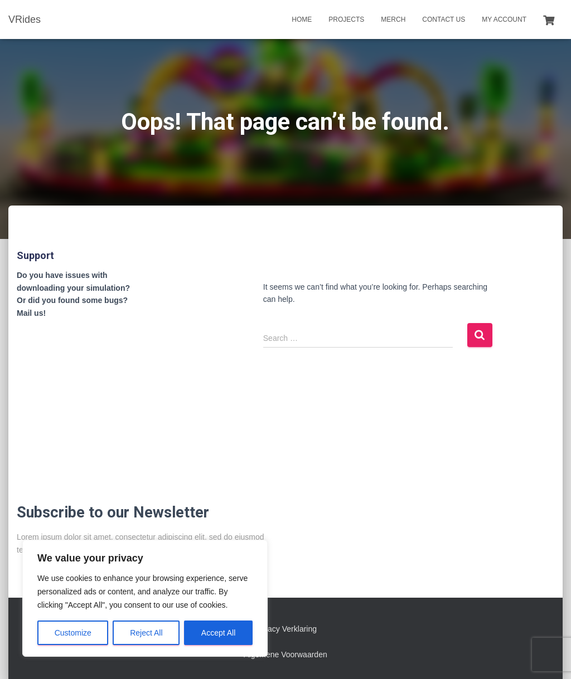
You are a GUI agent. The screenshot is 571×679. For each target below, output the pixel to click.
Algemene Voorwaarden (285, 654)
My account (504, 19)
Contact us (443, 19)
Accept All (218, 632)
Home (302, 19)
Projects (346, 19)
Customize (73, 632)
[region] (145, 598)
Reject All (146, 632)
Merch (393, 19)
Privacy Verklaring (285, 628)
